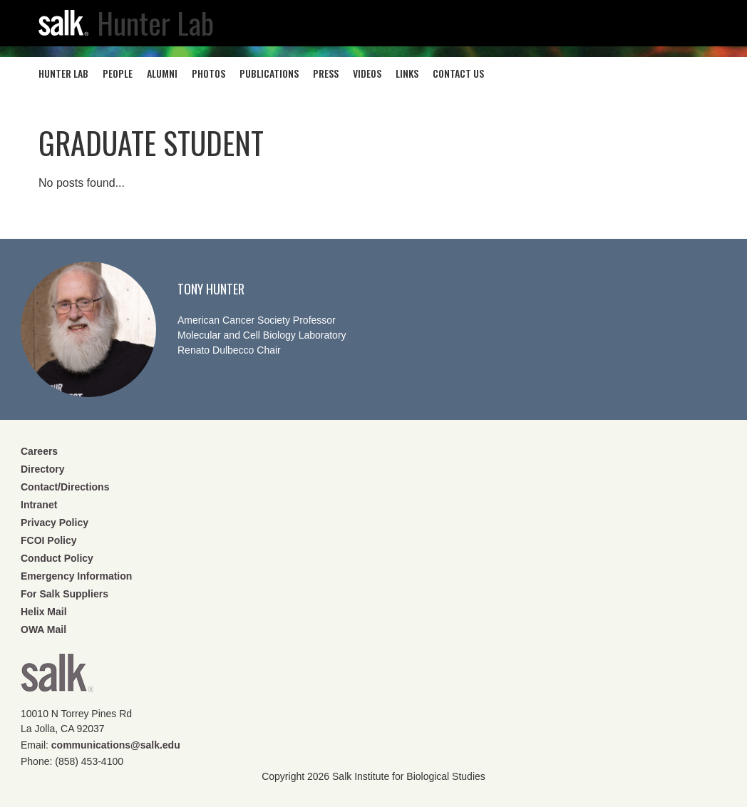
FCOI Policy (49, 540)
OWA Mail (43, 629)
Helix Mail (44, 611)
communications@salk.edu (115, 745)
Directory (42, 469)
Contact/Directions (65, 487)
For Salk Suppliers (64, 594)
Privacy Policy (54, 522)
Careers (39, 451)
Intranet (39, 504)
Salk (57, 677)
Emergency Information (76, 576)
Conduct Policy (57, 558)
